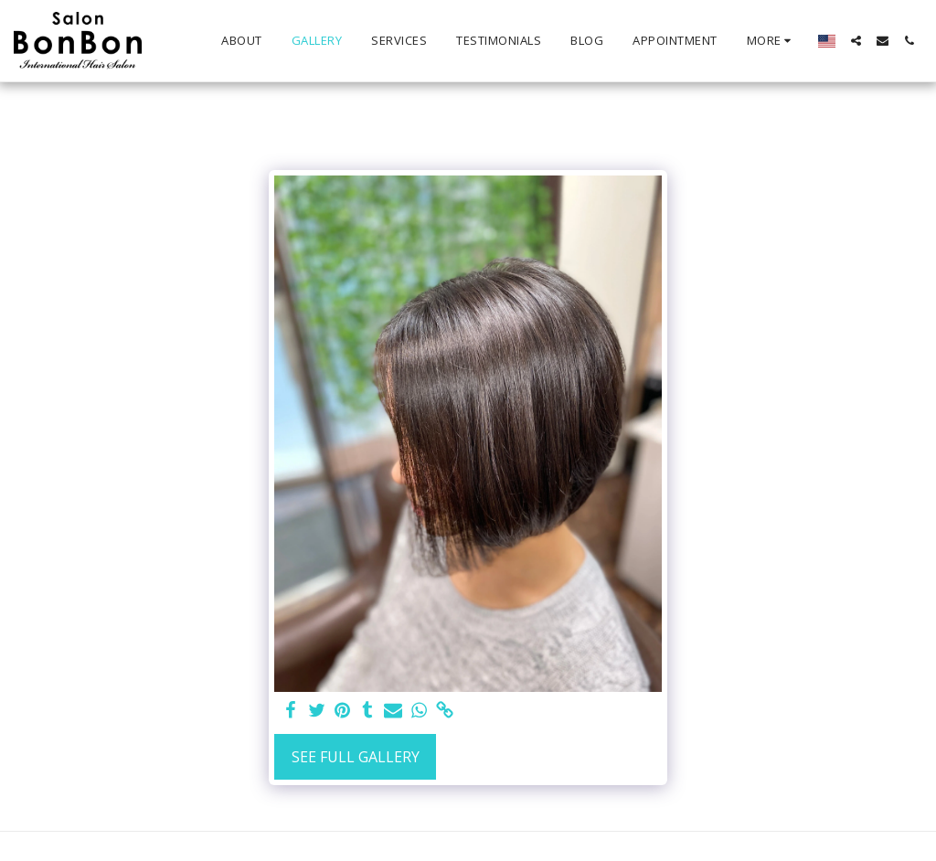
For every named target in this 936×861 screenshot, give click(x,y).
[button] (856, 41)
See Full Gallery (356, 757)
